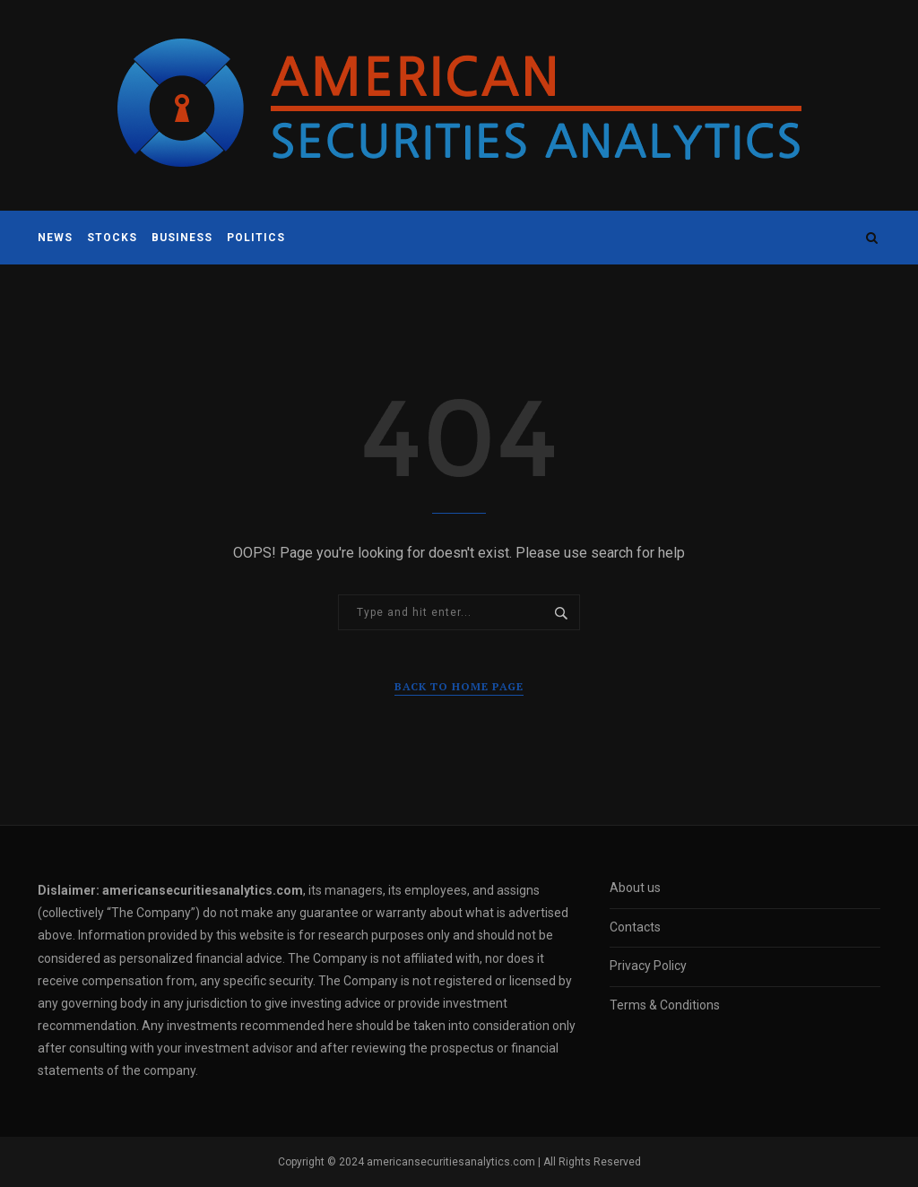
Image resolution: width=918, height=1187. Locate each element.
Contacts (635, 927)
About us (635, 887)
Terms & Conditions (665, 1005)
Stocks (112, 237)
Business (182, 237)
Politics (256, 237)
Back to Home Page (459, 686)
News (55, 237)
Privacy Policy (648, 965)
